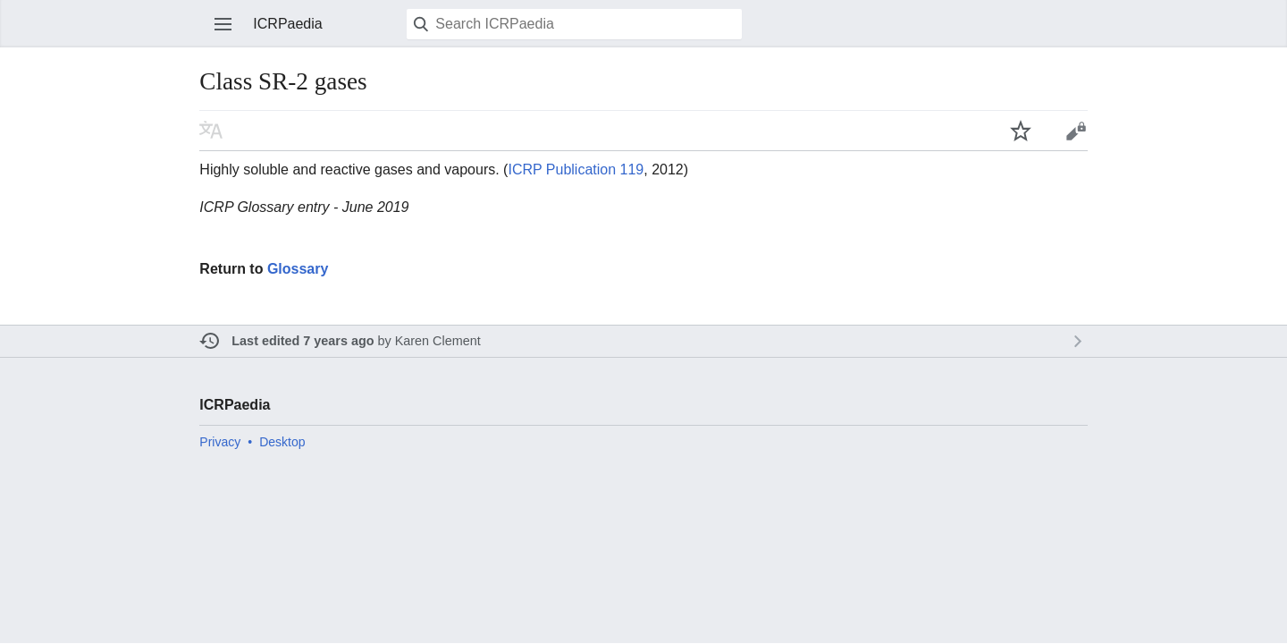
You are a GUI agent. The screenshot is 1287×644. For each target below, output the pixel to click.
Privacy (219, 442)
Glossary (297, 268)
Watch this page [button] (1020, 130)
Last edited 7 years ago (302, 341)
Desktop (282, 442)
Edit (1076, 130)
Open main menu (223, 24)
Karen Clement (438, 341)
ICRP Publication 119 (576, 169)
